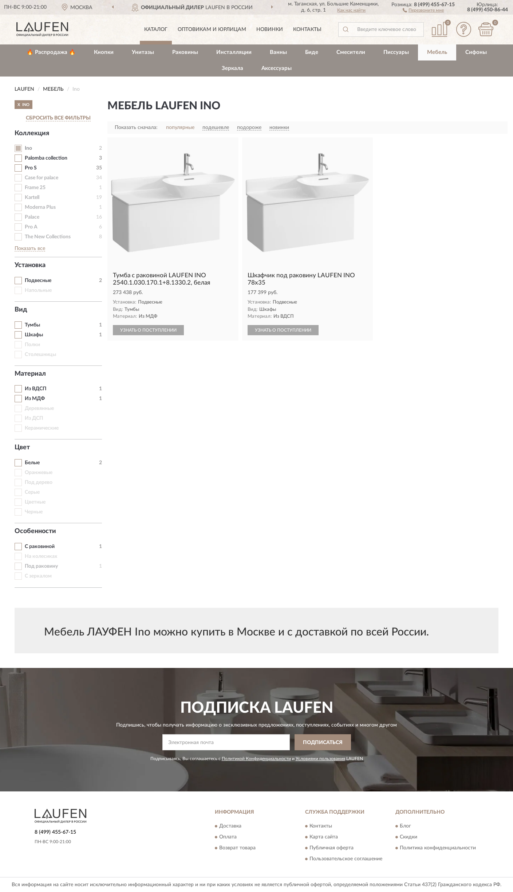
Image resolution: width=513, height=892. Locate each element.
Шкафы (34, 334)
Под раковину (41, 566)
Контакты (307, 29)
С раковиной (40, 546)
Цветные (35, 502)
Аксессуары (276, 68)
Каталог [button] (155, 29)
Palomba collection (46, 158)
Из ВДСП (35, 388)
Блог (405, 826)
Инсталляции (234, 52)
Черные (34, 512)
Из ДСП (34, 418)
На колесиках (41, 556)
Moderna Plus (40, 207)
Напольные (38, 290)
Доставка (230, 826)
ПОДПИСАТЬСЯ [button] (323, 742)
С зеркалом (38, 576)
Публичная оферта (331, 847)
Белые (32, 462)
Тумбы (32, 325)
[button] (423, 10)
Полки (32, 344)
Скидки (408, 837)
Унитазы (143, 52)
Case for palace (41, 177)
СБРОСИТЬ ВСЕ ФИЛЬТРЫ (58, 118)
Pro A (31, 227)
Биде (311, 52)
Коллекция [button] (32, 133)
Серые (32, 492)
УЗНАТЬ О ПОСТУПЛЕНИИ (148, 330)
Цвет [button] (22, 447)
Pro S (31, 168)
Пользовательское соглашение (345, 858)
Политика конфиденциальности (438, 847)
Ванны (278, 52)
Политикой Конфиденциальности (256, 758)
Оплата (228, 837)
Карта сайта (323, 837)
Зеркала (232, 68)
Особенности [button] (35, 531)
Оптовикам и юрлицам (212, 29)
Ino (28, 148)
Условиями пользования (320, 758)
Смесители (350, 52)
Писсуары (396, 52)
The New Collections (48, 236)
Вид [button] (21, 309)
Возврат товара (237, 847)
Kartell (32, 197)
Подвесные (38, 280)
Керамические (42, 428)
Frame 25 (35, 187)
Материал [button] (30, 374)
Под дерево (38, 482)
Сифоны (476, 52)
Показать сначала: (136, 127)
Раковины (185, 52)
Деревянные (39, 408)
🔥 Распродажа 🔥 (51, 52)
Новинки (269, 29)
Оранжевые (38, 472)
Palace (32, 217)
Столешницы (40, 354)
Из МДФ (35, 398)
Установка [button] (30, 265)
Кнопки (104, 52)
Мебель (437, 52)
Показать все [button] (30, 248)
